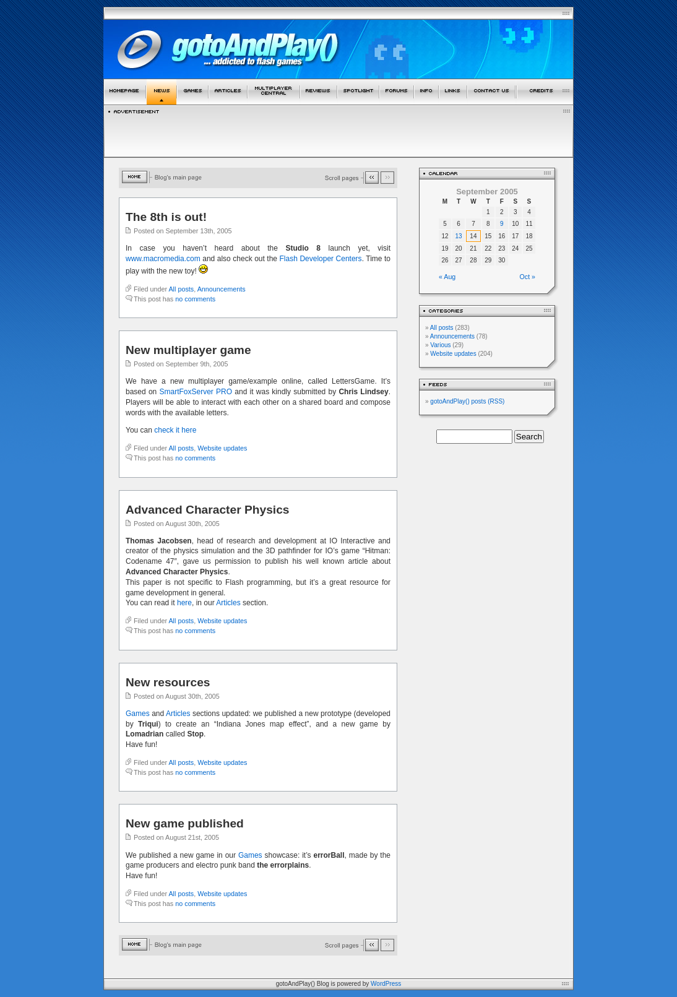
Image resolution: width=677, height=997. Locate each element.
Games (138, 713)
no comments (195, 299)
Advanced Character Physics (207, 509)
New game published (185, 823)
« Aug (447, 276)
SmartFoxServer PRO (196, 391)
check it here (175, 430)
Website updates (222, 448)
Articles (228, 602)
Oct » (527, 276)
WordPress (386, 983)
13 (458, 236)
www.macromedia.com (163, 258)
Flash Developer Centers (321, 258)
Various (440, 345)
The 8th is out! (166, 216)
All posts (181, 289)
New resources (168, 682)
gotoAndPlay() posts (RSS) (467, 401)
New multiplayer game (188, 349)
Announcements (221, 289)
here (184, 602)
